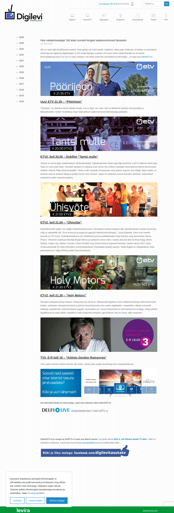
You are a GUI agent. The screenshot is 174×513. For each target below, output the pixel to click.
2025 (21, 43)
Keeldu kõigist (35, 500)
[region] (39, 489)
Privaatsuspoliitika (36, 493)
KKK (166, 20)
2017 (21, 84)
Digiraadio (104, 20)
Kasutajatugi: (104, 4)
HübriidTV (87, 20)
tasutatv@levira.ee (91, 443)
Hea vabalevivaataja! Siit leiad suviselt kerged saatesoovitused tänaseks (83, 40)
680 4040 (113, 4)
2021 (21, 60)
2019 (21, 72)
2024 (21, 49)
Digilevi (72, 20)
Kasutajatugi (137, 20)
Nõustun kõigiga (57, 500)
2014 (21, 101)
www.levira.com (150, 511)
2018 (21, 78)
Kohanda (17, 500)
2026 (21, 37)
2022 (21, 55)
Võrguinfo (120, 20)
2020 (21, 66)
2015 (21, 95)
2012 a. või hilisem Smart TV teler (130, 439)
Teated (153, 20)
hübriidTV (145, 57)
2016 (21, 89)
